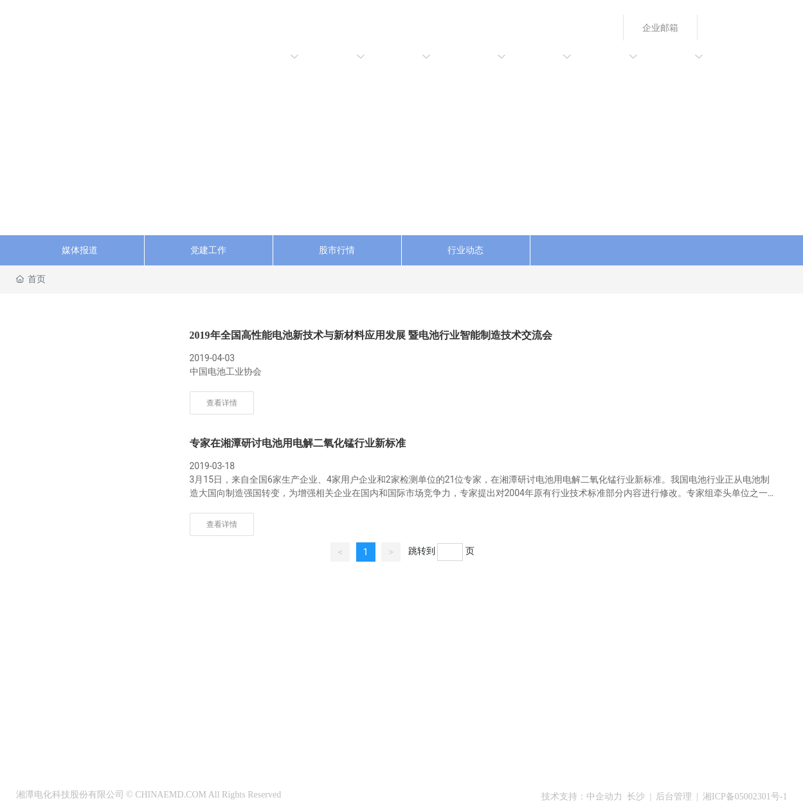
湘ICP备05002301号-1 (745, 796)
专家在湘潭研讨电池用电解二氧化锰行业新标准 (298, 443)
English (724, 27)
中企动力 (604, 796)
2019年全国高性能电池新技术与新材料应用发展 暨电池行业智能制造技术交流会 (371, 335)
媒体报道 (80, 250)
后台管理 (674, 796)
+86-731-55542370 (660, 648)
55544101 (721, 648)
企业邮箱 (660, 27)
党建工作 (208, 250)
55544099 (721, 630)
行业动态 (465, 250)
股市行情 (337, 250)
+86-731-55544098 (660, 630)
